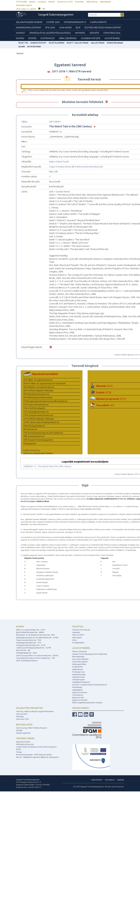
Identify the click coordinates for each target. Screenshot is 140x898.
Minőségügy (77, 687)
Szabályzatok (77, 690)
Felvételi (77, 626)
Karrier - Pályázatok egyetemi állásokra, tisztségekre (37, 757)
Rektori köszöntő (79, 651)
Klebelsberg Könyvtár (25, 744)
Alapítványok (77, 669)
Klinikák (19, 730)
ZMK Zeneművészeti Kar (34, 436)
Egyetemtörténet (79, 692)
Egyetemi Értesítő (79, 700)
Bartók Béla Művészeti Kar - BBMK (30, 632)
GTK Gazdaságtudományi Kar (36, 412)
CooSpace (42, 2)
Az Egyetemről (112, 38)
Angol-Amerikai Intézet (60, 166)
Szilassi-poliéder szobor (29, 22)
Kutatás (20, 38)
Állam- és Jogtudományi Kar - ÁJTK (30, 630)
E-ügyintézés (77, 667)
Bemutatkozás (78, 656)
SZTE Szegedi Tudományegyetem (38, 440)
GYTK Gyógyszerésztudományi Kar (38, 415)
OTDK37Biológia (111, 33)
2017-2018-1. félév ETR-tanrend (71, 71)
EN (44, 9)
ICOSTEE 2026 (53, 22)
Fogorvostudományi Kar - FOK (28, 640)
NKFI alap (20, 716)
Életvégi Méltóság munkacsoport (103, 27)
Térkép (19, 752)
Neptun (32, 2)
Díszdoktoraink (78, 677)
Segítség (120, 780)
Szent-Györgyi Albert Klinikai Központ (31, 728)
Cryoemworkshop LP (75, 22)
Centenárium (77, 695)
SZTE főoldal (21, 2)
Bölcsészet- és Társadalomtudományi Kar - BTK (35, 635)
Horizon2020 (21, 714)
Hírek (74, 640)
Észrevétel (79, 2)
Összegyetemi (30, 443)
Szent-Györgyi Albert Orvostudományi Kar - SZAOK (37, 655)
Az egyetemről (81, 648)
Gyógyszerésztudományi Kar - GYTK (31, 645)
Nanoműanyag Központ (28, 27)
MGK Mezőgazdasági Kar (34, 426)
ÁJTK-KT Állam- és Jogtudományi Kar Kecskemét (45, 383)
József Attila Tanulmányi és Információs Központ (36, 747)
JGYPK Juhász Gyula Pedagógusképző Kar (42, 422)
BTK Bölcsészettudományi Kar (87, 166)
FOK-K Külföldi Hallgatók (34, 408)
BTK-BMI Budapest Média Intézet (38, 397)
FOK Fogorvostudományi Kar (36, 404)
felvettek (23, 43)
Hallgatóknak (98, 43)
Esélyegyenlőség (79, 664)
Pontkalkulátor (78, 643)
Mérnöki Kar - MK (23, 650)
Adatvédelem (105, 2)
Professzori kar (78, 672)
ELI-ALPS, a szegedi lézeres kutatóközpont (89, 685)
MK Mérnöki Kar (30, 429)
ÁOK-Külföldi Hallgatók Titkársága (38, 390)
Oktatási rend (34, 47)
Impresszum (110, 780)
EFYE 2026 (50, 27)
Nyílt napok (77, 637)
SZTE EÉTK (94, 33)
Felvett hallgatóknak (77, 43)
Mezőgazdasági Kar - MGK (26, 653)
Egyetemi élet (48, 38)
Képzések (76, 632)
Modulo (51, 2)
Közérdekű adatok (24, 5)
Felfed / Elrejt (106, 101)
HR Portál (80, 33)
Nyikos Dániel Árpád (59, 161)
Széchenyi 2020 (22, 719)
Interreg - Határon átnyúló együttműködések (35, 711)
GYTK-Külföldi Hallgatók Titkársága (39, 419)
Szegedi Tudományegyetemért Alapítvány (89, 654)
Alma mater (65, 27)
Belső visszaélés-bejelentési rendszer (87, 703)
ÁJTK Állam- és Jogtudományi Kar (38, 380)
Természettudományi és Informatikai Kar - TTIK (35, 658)
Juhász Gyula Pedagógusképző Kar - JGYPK (33, 648)
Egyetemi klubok (23, 742)
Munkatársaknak (115, 43)
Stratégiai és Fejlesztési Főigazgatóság (50, 33)
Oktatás (32, 38)
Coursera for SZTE (65, 2)
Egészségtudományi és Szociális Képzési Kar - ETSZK (37, 637)
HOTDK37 (20, 33)
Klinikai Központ (38, 43)
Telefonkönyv (92, 2)
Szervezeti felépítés (80, 659)
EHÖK (18, 749)
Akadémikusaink (79, 674)
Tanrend (19, 53)
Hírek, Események (68, 38)
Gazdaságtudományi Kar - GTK (28, 643)
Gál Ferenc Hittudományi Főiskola (38, 453)
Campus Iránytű (98, 22)
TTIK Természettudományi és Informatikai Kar (43, 433)
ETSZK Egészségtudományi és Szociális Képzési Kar (46, 401)
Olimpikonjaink (78, 679)
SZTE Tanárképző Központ (27, 661)
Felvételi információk (81, 630)
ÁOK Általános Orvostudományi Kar (39, 387)
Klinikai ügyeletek (23, 733)
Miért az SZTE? (78, 635)
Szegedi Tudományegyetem (55, 14)
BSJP (78, 27)
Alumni (21, 47)
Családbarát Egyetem (81, 682)
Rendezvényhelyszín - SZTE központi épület (34, 755)
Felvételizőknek (56, 43)
